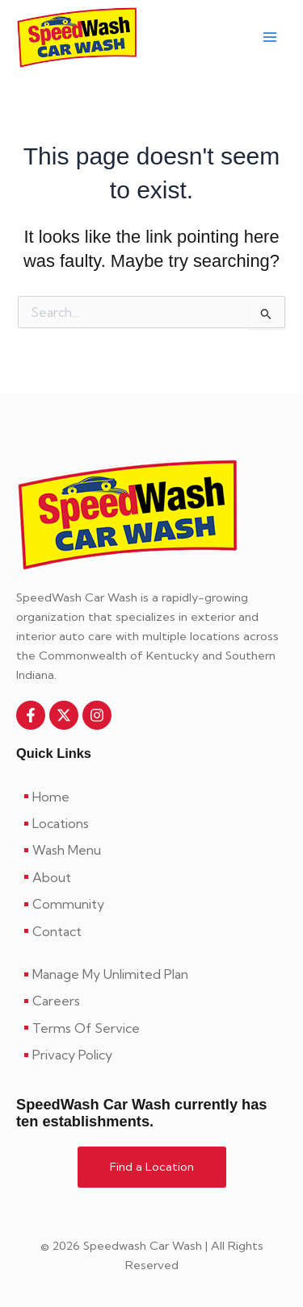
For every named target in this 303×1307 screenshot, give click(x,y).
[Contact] (151, 931)
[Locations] (151, 823)
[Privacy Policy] (151, 1054)
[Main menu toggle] (270, 38)
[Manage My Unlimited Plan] (151, 974)
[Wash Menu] (151, 849)
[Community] (151, 903)
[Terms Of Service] (151, 1028)
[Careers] (151, 1000)
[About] (151, 877)
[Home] (151, 796)
